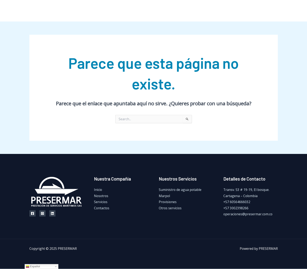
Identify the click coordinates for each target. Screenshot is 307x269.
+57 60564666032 (236, 202)
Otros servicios (170, 208)
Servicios (219, 10)
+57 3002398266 (236, 208)
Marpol (164, 196)
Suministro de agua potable (180, 189)
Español (33, 266)
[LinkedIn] (276, 10)
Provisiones (168, 202)
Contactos (241, 10)
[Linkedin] (52, 213)
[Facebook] (257, 10)
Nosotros (198, 10)
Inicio (180, 10)
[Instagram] (266, 10)
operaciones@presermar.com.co (248, 214)
